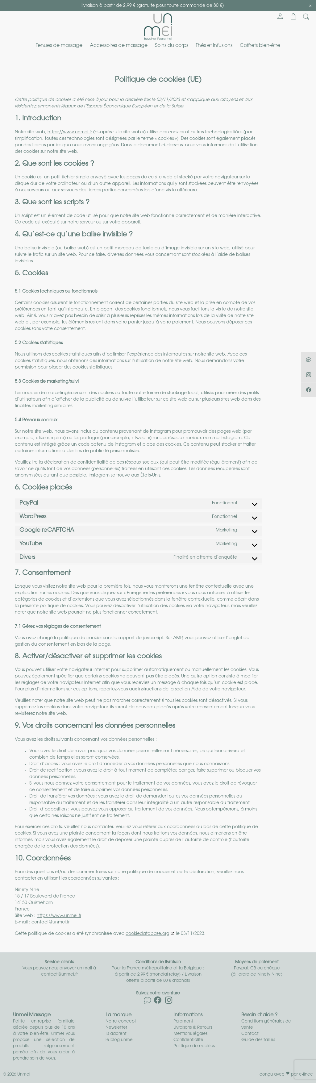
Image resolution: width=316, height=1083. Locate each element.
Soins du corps (171, 45)
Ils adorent (116, 1034)
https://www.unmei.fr (70, 132)
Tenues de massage (59, 45)
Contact (250, 1034)
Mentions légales (190, 1034)
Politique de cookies (194, 1046)
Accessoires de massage (119, 45)
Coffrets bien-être (260, 45)
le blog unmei (120, 1040)
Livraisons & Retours (192, 1028)
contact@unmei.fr (59, 975)
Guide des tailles (258, 1040)
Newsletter (116, 1028)
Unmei (23, 1075)
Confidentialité (188, 1040)
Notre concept (121, 1021)
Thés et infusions (214, 45)
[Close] (310, 6)
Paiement (183, 1021)
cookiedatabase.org (147, 934)
